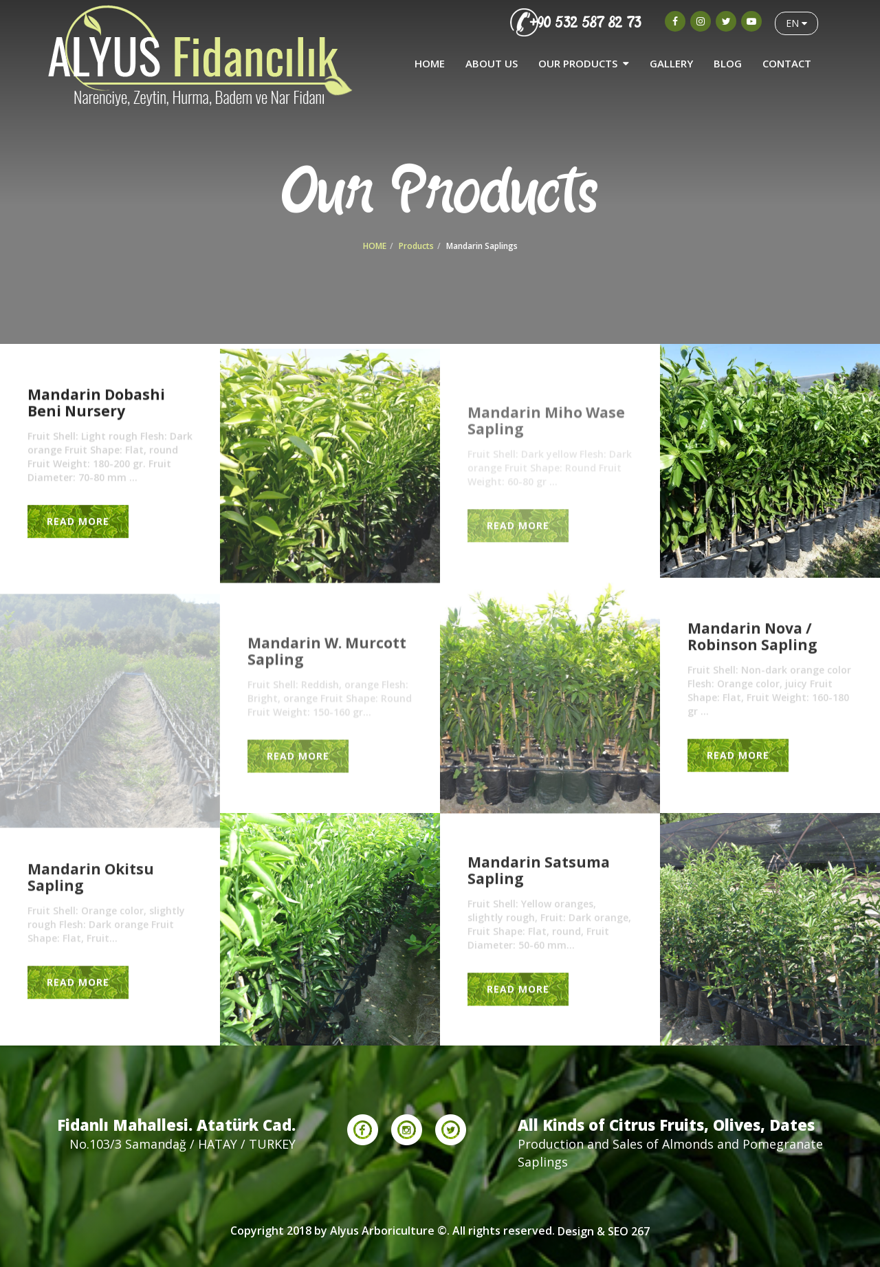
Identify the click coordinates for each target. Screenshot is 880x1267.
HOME (430, 63)
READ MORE (78, 521)
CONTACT (786, 63)
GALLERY (671, 63)
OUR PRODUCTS (583, 63)
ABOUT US (491, 63)
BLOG (728, 63)
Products (416, 246)
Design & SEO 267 (604, 1231)
